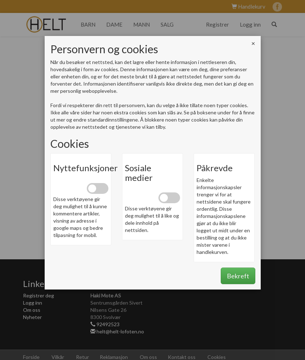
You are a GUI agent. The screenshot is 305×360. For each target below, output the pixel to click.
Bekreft (238, 276)
